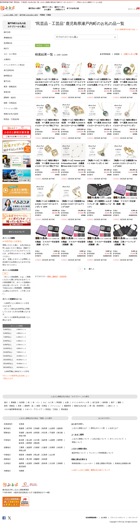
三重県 (21, 447)
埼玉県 (44, 433)
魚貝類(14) (8, 43)
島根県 (29, 455)
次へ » (91, 269)
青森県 (21, 428)
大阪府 (44, 447)
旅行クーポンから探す (47, 8)
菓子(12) (7, 81)
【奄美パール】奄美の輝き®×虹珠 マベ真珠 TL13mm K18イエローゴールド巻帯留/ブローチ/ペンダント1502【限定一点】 (73, 125)
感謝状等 (67, 406)
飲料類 (105, 402)
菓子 (112, 402)
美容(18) (7, 92)
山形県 (52, 428)
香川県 (29, 459)
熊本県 (44, 463)
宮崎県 (60, 463)
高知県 (44, 459)
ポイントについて (117, 439)
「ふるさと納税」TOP (10, 15)
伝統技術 (63, 276)
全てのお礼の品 (73, 8)
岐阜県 (21, 443)
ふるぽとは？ (113, 428)
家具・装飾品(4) (10, 87)
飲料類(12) (8, 76)
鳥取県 (21, 455)
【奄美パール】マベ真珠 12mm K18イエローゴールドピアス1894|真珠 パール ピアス (47, 82)
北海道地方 (8, 424)
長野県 (60, 440)
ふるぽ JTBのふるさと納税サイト (7, 8)
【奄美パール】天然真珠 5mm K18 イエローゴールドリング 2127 (73, 204)
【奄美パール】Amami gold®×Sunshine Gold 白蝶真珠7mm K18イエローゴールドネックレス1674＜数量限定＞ (73, 166)
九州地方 (38, 97)
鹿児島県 (45, 97)
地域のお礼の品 (80, 406)
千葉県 (52, 433)
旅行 (6, 402)
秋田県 (44, 428)
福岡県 (21, 463)
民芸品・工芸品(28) (11, 119)
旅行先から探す (34, 8)
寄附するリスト (116, 8)
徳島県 (21, 459)
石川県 (37, 440)
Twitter (9, 517)
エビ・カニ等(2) (10, 54)
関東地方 (7, 433)
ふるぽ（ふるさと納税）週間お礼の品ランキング (90, 470)
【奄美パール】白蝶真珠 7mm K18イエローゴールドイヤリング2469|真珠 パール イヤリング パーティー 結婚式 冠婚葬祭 (73, 85)
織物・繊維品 (52, 276)
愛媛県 (37, 459)
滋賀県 (29, 447)
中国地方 (7, 455)
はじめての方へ (85, 8)
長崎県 (37, 463)
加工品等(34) (9, 70)
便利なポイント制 (98, 428)
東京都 (60, 433)
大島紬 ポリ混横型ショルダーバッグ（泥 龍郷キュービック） (99, 204)
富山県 (29, 440)
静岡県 (29, 443)
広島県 (44, 455)
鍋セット (111, 406)
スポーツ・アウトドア (33, 409)
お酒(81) (7, 59)
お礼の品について (99, 439)
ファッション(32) (10, 108)
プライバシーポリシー (117, 517)
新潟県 (21, 440)
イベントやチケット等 (80, 402)
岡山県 (37, 455)
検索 (123, 8)
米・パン (36, 402)
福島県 (60, 428)
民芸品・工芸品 (52, 409)
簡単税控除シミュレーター (82, 463)
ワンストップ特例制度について (101, 453)
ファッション (55, 406)
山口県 (52, 455)
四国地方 (7, 459)
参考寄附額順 (105, 54)
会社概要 (104, 517)
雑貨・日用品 (41, 406)
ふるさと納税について (80, 439)
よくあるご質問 (99, 8)
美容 (19, 406)
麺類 (119, 402)
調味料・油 (28, 406)
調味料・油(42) (10, 97)
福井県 (44, 440)
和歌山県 (22, 450)
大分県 (52, 463)
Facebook (4, 517)
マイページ (108, 8)
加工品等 (95, 402)
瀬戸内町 (89, 23)
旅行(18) (7, 32)
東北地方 (7, 428)
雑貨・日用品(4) (10, 103)
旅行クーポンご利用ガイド (59, 8)
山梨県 (52, 440)
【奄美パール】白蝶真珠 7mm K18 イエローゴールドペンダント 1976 (47, 204)
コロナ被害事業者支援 (13, 409)
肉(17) (6, 48)
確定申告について (79, 453)
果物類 (13, 402)
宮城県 (37, 428)
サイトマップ (133, 517)
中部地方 (7, 440)
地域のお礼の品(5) (11, 114)
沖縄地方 (7, 471)
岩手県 (29, 428)
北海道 (21, 424)
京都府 (37, 447)
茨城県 (21, 433)
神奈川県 (22, 436)
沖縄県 (21, 471)
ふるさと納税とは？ (80, 428)
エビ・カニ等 (48, 402)
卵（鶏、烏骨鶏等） (97, 406)
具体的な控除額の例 (123, 463)
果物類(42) (8, 38)
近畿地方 (7, 447)
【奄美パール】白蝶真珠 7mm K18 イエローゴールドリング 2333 (125, 163)
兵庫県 (52, 447)
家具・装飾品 (9, 406)
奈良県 (60, 447)
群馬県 (37, 433)
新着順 (117, 54)
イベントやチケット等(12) (14, 65)
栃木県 (29, 433)
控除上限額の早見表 (104, 463)
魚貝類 (21, 402)
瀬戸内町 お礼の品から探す (29, 15)
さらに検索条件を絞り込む (125, 29)
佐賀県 (29, 463)
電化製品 (64, 409)
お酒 (66, 402)
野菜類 (59, 402)
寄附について (77, 442)
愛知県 (37, 443)
